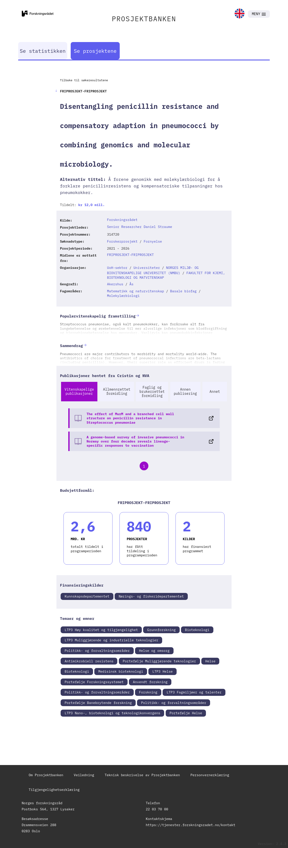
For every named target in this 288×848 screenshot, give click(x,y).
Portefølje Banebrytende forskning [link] (98, 702)
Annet (214, 391)
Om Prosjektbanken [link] (46, 775)
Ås (131, 284)
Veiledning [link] (84, 775)
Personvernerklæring (209, 775)
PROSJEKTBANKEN (144, 18)
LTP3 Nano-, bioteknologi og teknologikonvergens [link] (112, 713)
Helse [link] (210, 661)
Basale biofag (183, 291)
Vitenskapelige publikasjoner (79, 391)
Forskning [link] (148, 692)
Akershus (115, 284)
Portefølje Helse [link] (186, 713)
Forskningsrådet (122, 219)
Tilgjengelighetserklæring (54, 789)
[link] (239, 14)
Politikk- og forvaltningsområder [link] (97, 650)
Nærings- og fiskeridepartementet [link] (151, 596)
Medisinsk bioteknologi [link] (120, 671)
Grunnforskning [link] (161, 630)
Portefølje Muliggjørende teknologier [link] (159, 661)
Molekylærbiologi (123, 295)
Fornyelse (153, 241)
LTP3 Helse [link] (162, 671)
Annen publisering (185, 391)
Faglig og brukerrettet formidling (152, 391)
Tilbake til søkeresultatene (84, 80)
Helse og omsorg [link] (154, 650)
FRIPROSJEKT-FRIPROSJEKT (130, 254)
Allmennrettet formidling (116, 391)
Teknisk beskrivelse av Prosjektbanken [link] (142, 775)
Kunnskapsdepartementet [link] (87, 596)
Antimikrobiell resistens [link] (89, 661)
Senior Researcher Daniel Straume (139, 226)
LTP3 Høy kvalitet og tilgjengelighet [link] (101, 630)
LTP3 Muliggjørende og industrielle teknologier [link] (111, 640)
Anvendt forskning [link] (150, 682)
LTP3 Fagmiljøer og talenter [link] (194, 692)
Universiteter (146, 267)
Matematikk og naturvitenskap (135, 291)
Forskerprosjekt (122, 241)
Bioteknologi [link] (197, 630)
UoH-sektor (117, 267)
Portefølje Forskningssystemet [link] (94, 682)
